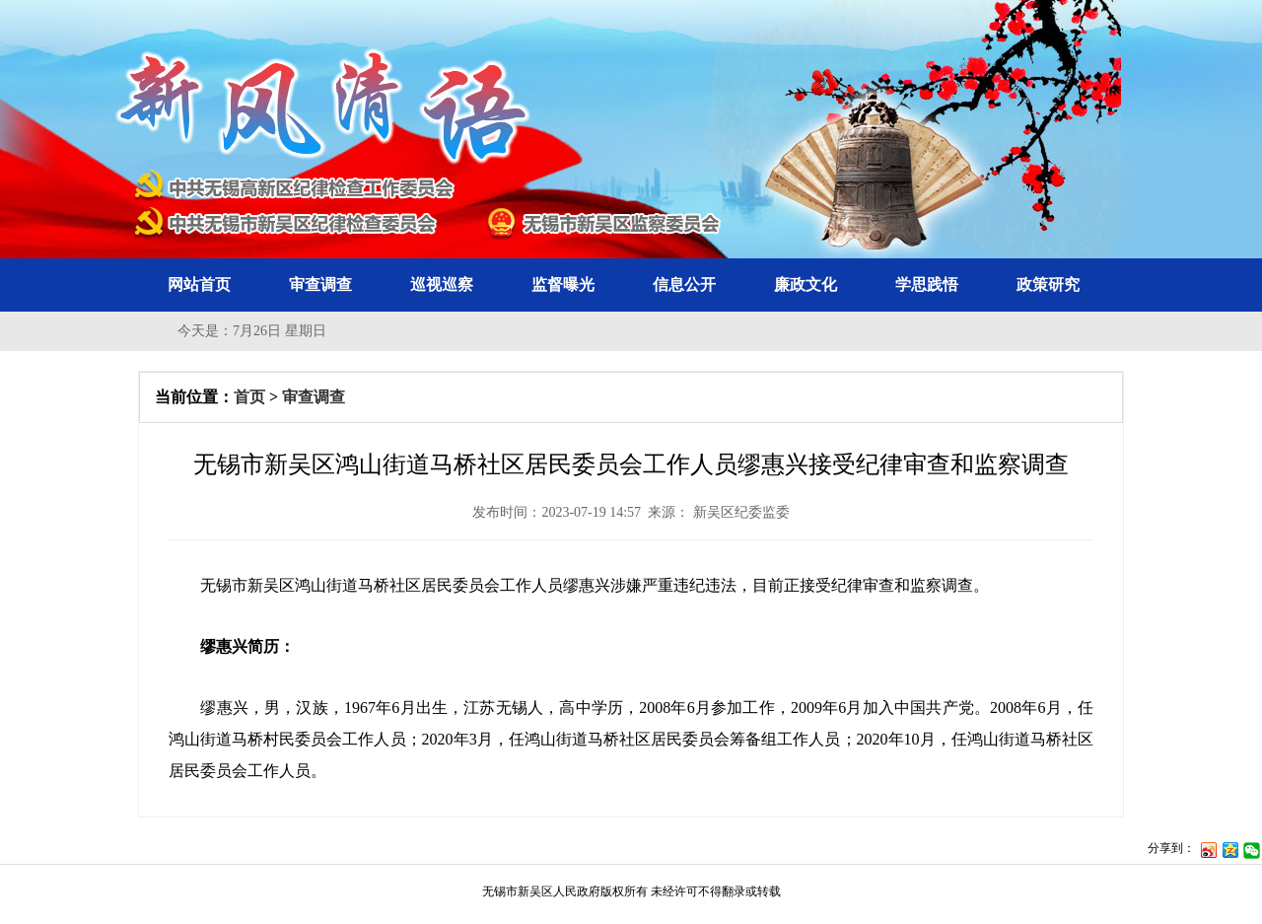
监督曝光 (563, 284)
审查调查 (320, 284)
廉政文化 (805, 284)
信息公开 (684, 284)
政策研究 (1048, 284)
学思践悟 (926, 284)
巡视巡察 (441, 284)
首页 (249, 397)
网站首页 (199, 284)
